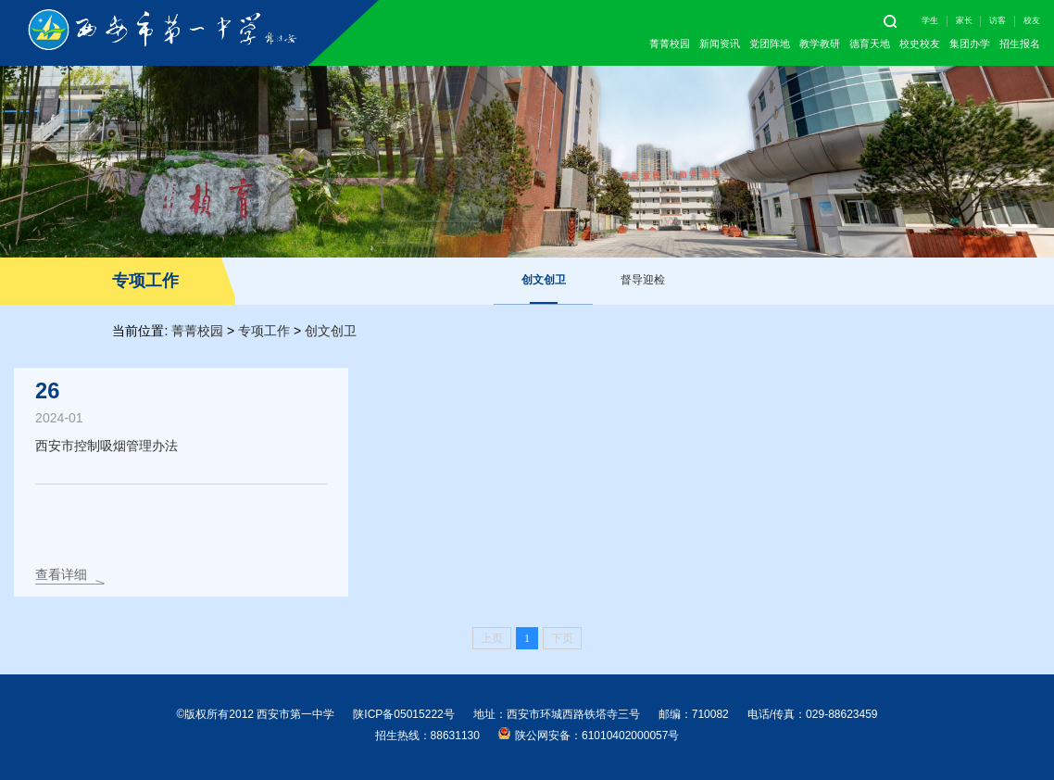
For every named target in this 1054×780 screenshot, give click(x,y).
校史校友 (919, 43)
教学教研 (819, 43)
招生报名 (1019, 43)
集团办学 (969, 43)
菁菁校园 (669, 43)
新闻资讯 (719, 43)
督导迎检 (643, 279)
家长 (964, 20)
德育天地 (869, 43)
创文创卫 (543, 279)
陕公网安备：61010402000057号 (588, 734)
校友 (1031, 20)
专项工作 (264, 330)
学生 (930, 20)
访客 (997, 20)
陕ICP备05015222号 (403, 714)
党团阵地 (769, 43)
